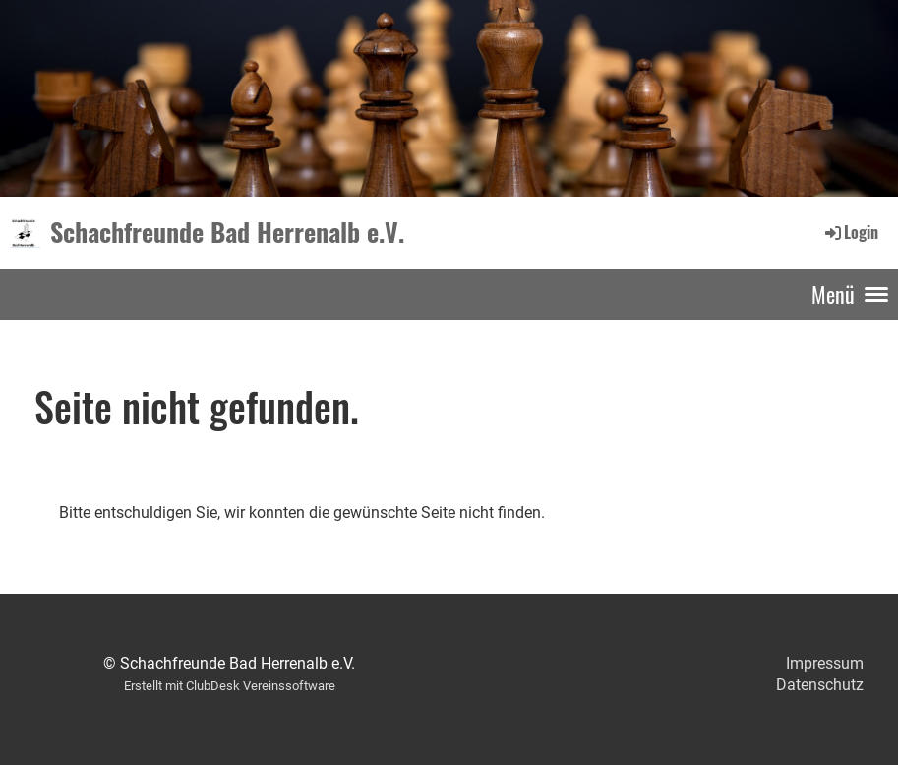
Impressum (825, 663)
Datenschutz (820, 685)
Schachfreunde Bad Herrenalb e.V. (227, 232)
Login (850, 232)
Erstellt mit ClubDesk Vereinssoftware (229, 685)
